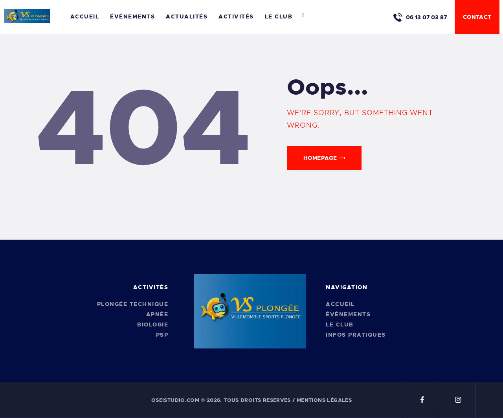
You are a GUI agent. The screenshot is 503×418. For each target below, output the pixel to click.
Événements (348, 314)
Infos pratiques (356, 334)
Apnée (157, 314)
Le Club (340, 324)
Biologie (152, 324)
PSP (162, 334)
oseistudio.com (175, 400)
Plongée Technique (133, 304)
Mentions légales (324, 400)
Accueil (340, 304)
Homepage (320, 157)
